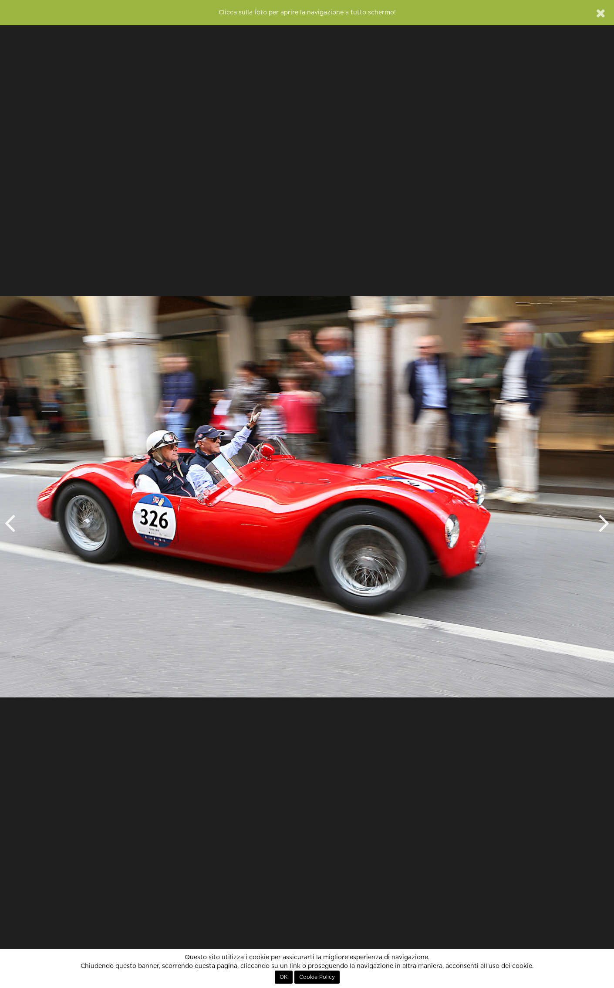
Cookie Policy (317, 977)
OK (284, 977)
